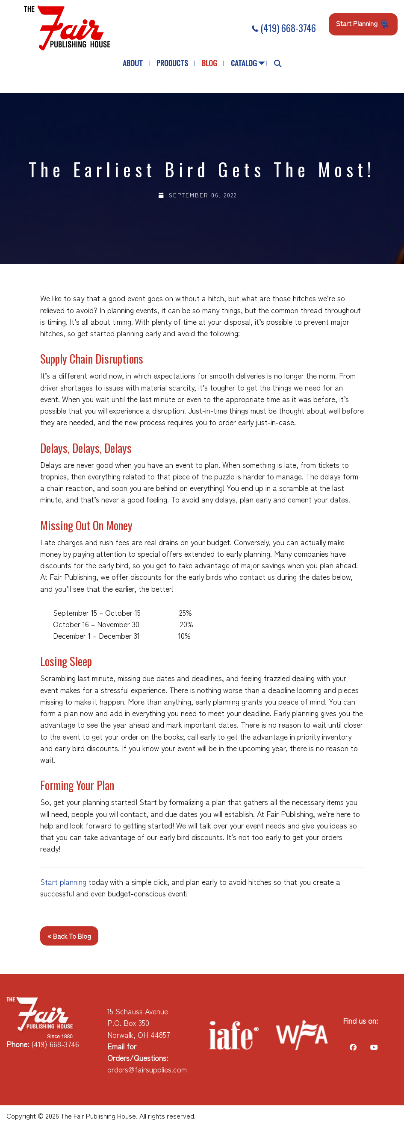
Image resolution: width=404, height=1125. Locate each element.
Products (172, 62)
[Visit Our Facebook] (353, 1047)
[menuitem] (133, 63)
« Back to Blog (69, 936)
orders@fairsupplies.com (147, 1069)
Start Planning (363, 23)
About (133, 62)
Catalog (244, 62)
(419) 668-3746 (284, 28)
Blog (209, 62)
